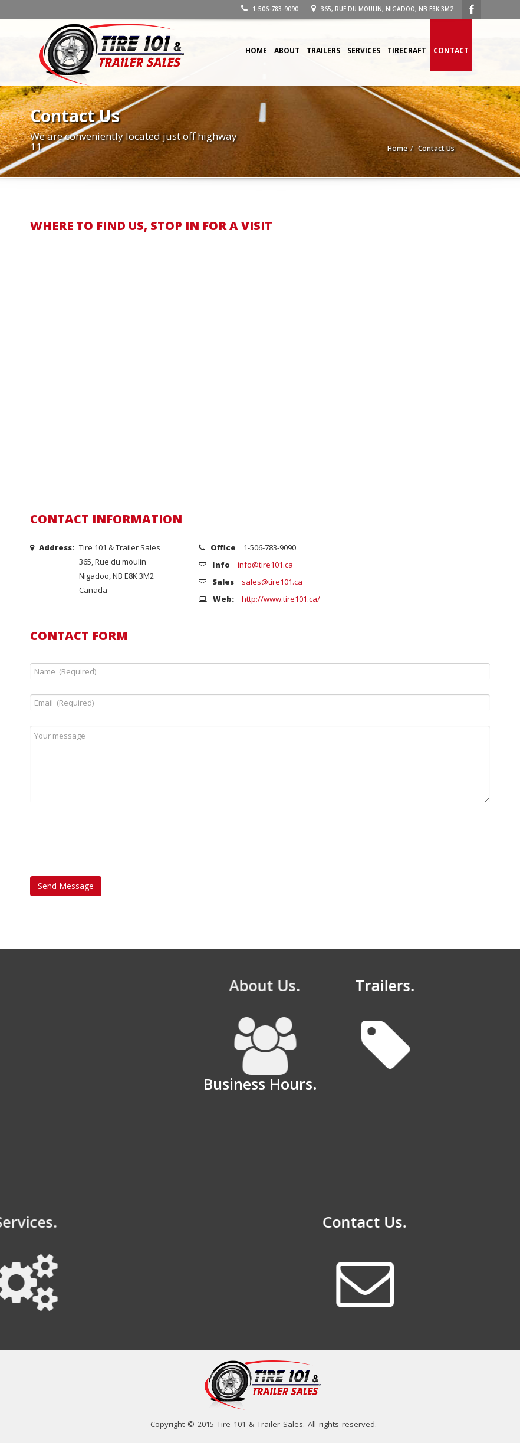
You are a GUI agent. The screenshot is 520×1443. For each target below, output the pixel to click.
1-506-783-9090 (269, 9)
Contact (451, 50)
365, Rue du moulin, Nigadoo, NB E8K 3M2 (382, 9)
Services (363, 50)
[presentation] (119, 846)
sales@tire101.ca (272, 581)
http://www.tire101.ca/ (281, 598)
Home (256, 50)
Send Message (66, 885)
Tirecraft (406, 50)
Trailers (323, 50)
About (287, 50)
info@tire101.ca (265, 564)
